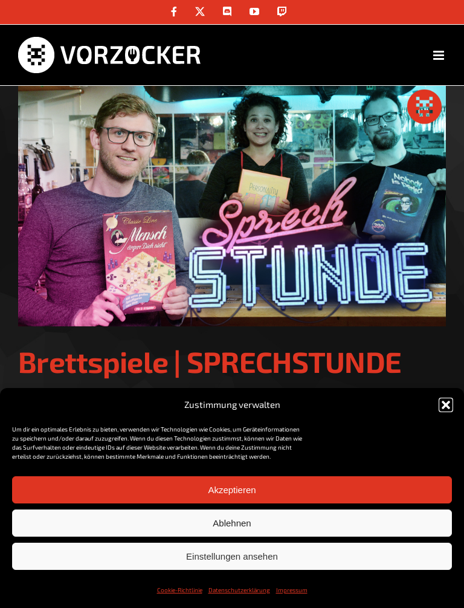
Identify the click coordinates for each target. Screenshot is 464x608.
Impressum (292, 589)
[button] (446, 405)
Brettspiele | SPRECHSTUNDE (209, 361)
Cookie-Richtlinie (179, 589)
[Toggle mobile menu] (439, 55)
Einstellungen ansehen (232, 556)
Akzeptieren (232, 490)
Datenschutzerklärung (239, 589)
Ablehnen (232, 523)
